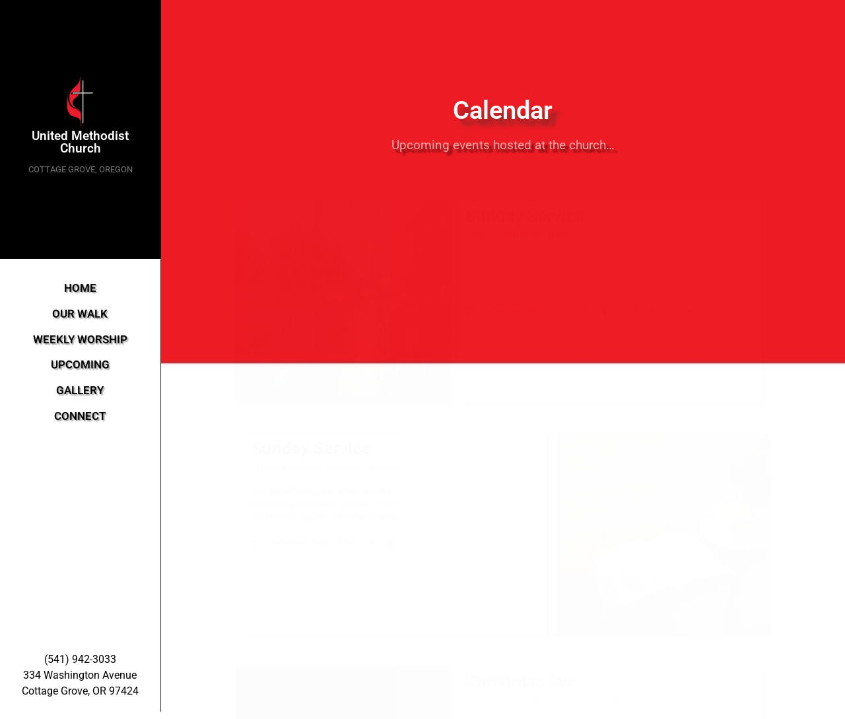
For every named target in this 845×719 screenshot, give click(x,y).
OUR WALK (80, 314)
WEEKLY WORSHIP (80, 339)
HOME (80, 288)
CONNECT (80, 416)
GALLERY (80, 390)
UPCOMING (80, 365)
